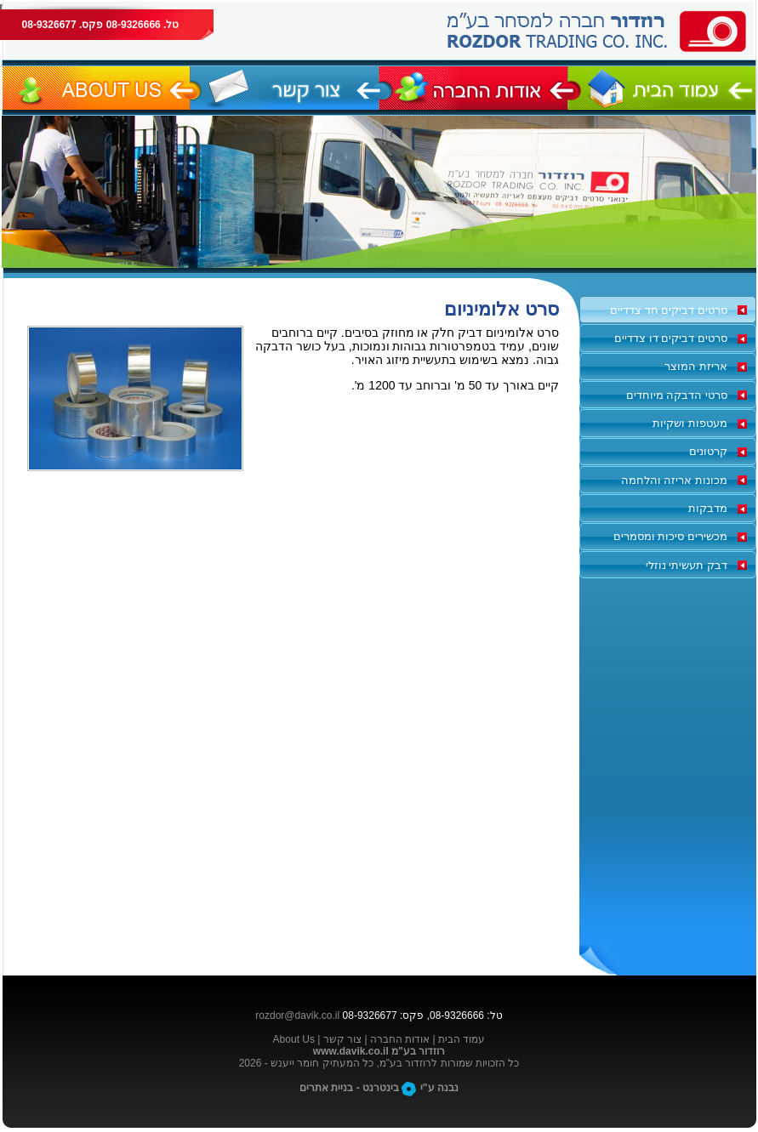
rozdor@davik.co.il (297, 1015)
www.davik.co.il (351, 1051)
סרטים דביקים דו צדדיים (670, 338)
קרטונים (708, 451)
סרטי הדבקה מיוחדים (676, 395)
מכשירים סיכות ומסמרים (670, 536)
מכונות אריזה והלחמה (674, 480)
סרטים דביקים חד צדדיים (668, 310)
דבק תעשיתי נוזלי (686, 565)
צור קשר (342, 1039)
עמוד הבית (461, 1039)
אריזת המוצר (695, 366)
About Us (294, 1039)
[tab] (667, 309)
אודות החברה (400, 1039)
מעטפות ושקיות (690, 423)
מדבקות (707, 508)
